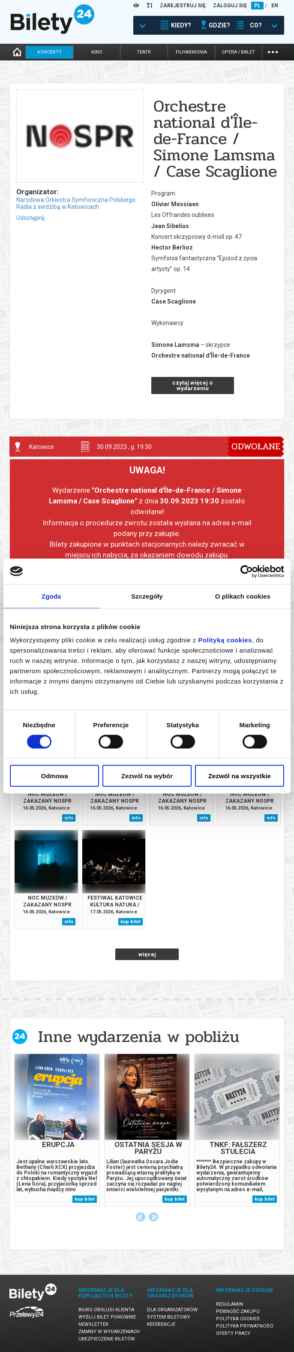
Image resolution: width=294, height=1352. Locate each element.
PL (257, 6)
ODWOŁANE (255, 446)
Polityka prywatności (244, 1326)
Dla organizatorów (172, 1310)
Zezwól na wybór (147, 776)
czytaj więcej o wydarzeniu (192, 385)
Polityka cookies (238, 1319)
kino (96, 52)
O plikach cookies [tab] (242, 595)
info (68, 818)
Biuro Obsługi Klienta (106, 1310)
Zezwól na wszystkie (239, 776)
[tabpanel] (57, 1130)
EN (274, 6)
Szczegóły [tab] (146, 595)
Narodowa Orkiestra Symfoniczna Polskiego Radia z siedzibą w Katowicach (75, 203)
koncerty (49, 52)
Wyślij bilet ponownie (107, 1317)
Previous (140, 1217)
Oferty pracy (233, 1333)
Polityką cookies (225, 640)
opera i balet (238, 52)
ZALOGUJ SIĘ (230, 6)
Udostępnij (30, 217)
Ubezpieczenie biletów (106, 1339)
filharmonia (191, 52)
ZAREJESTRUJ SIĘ (183, 6)
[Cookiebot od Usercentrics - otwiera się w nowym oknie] (246, 571)
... (273, 51)
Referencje (161, 1324)
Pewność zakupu (238, 1311)
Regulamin (229, 1304)
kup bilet (130, 921)
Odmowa (54, 776)
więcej (147, 954)
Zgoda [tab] (51, 595)
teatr (144, 52)
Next (153, 1217)
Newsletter (93, 1324)
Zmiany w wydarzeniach (109, 1331)
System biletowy (168, 1317)
